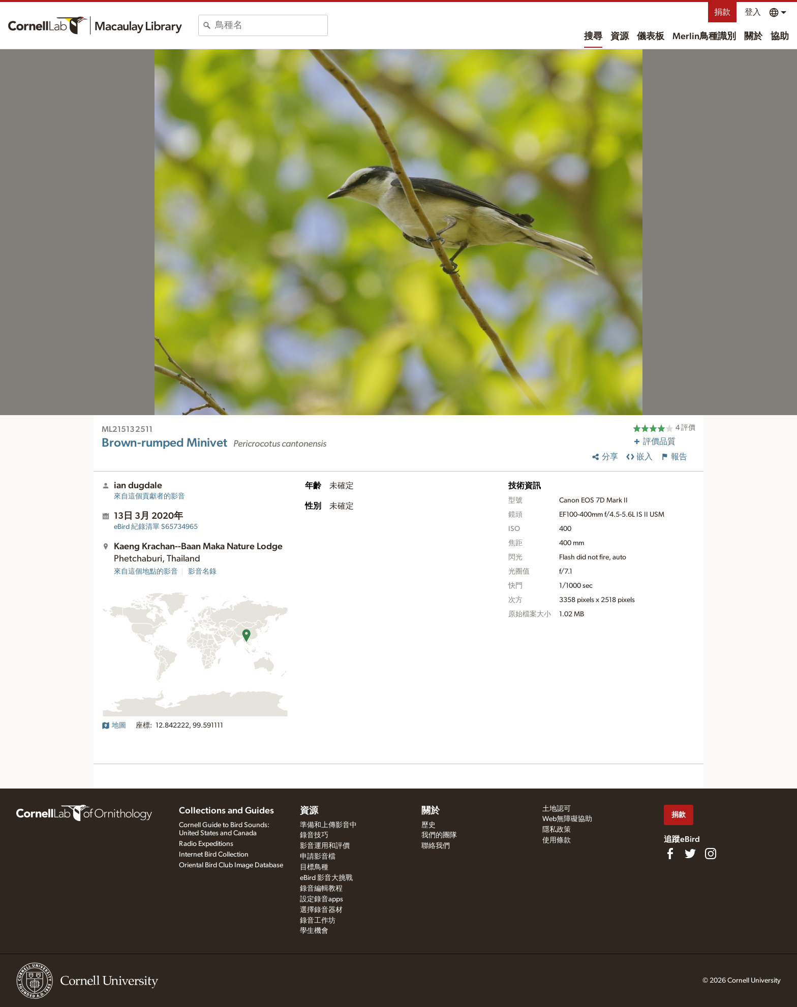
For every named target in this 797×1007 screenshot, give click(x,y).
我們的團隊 (439, 835)
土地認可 (556, 808)
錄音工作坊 (317, 920)
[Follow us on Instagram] (710, 853)
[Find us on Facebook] (670, 853)
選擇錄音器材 (321, 910)
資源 (619, 36)
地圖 (114, 725)
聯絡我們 (435, 845)
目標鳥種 (314, 867)
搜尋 (593, 36)
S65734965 (156, 526)
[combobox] (271, 25)
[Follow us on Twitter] (690, 853)
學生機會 (314, 930)
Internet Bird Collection (214, 854)
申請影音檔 (317, 856)
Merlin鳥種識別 (704, 36)
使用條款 (556, 840)
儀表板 (650, 36)
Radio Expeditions (206, 843)
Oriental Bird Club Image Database (231, 865)
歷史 (428, 825)
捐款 (722, 12)
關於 (753, 36)
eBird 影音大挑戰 (326, 878)
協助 (780, 36)
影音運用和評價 (325, 845)
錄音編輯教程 (321, 888)
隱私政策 (556, 829)
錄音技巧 (314, 835)
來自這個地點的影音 (146, 571)
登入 (753, 12)
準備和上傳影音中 (328, 825)
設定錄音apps (321, 899)
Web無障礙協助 (567, 819)
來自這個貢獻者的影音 (149, 496)
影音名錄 (202, 571)
